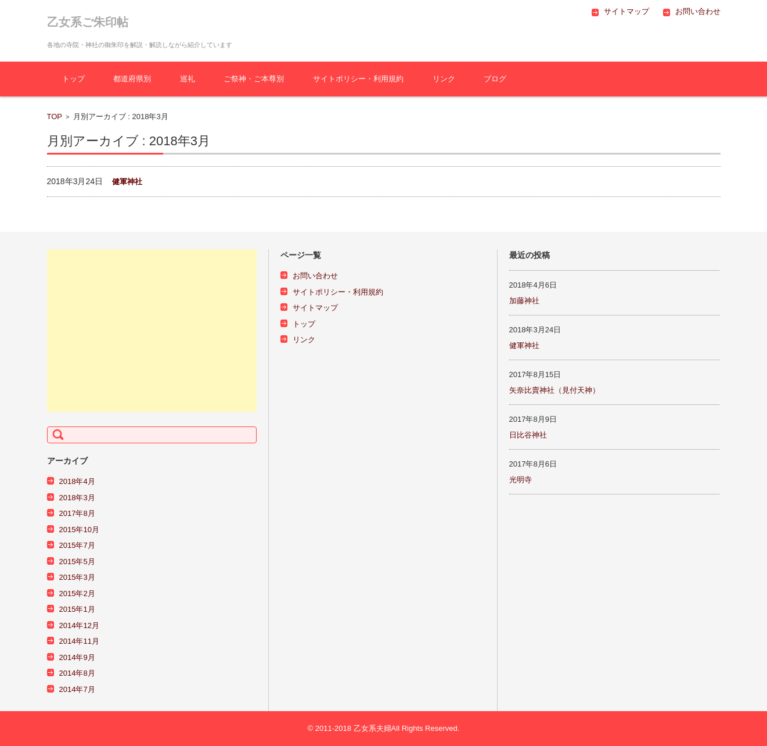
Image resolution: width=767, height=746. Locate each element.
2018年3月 (77, 497)
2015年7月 (77, 545)
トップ (73, 78)
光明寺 (520, 479)
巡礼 (187, 78)
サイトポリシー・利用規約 (358, 78)
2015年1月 (77, 609)
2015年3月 (77, 577)
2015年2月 (77, 593)
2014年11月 (79, 641)
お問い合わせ (315, 275)
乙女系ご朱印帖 (87, 22)
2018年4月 (77, 481)
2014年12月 (79, 625)
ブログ (495, 78)
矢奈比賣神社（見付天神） (554, 390)
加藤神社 (524, 300)
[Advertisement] (152, 330)
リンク (444, 78)
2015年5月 (77, 561)
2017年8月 (77, 513)
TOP (55, 116)
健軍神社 (127, 181)
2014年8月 (77, 673)
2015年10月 (79, 529)
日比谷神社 (528, 435)
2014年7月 (77, 689)
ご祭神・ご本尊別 (254, 78)
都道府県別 (132, 78)
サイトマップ (315, 307)
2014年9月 (77, 657)
